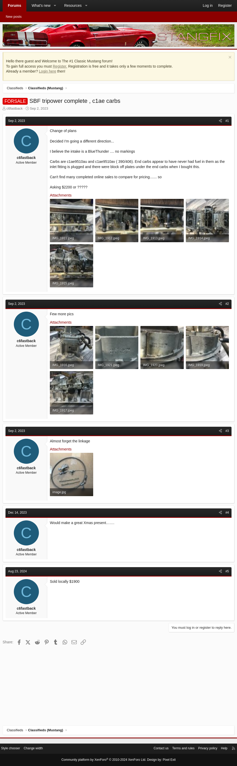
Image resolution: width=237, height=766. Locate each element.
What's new (41, 5)
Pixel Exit (165, 760)
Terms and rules (176, 749)
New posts (14, 17)
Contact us (152, 749)
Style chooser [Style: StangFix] (15, 749)
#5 (226, 643)
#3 (226, 489)
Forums (14, 5)
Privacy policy (202, 749)
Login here (48, 72)
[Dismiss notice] (228, 59)
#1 (226, 122)
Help (219, 749)
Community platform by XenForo (105, 760)
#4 (226, 585)
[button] (55, 5)
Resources (73, 5)
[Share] (219, 122)
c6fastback (16, 110)
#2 (226, 333)
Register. (61, 68)
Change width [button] (39, 749)
